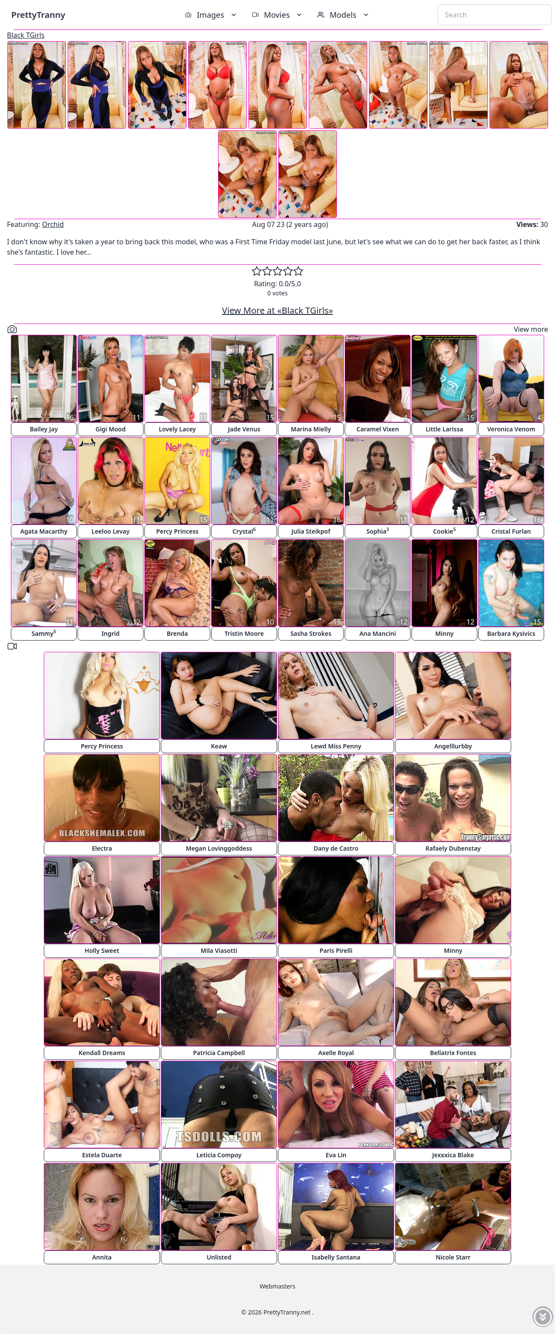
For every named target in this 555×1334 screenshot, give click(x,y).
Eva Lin (336, 1155)
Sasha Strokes (311, 633)
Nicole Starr (453, 1257)
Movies (278, 15)
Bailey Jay (44, 429)
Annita (101, 1257)
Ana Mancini (377, 633)
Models (343, 15)
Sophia (377, 530)
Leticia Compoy (219, 1155)
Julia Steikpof (310, 531)
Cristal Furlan (511, 531)
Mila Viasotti (219, 950)
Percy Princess (177, 531)
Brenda (177, 633)
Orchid (53, 224)
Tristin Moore (244, 633)
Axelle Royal (336, 1053)
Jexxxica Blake (453, 1155)
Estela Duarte (102, 1155)
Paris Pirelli (336, 950)
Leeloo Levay (110, 531)
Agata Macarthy (44, 531)
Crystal (243, 530)
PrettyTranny (38, 14)
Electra (102, 848)
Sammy (44, 633)
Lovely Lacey (177, 429)
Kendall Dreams (101, 1053)
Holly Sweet (102, 950)
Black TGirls (26, 35)
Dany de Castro (335, 848)
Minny (444, 633)
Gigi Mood (110, 429)
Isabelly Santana (336, 1257)
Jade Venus (244, 429)
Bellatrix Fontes (453, 1053)
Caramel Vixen (377, 429)
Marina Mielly (311, 429)
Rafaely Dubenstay (453, 848)
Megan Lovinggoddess (219, 848)
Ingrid (110, 633)
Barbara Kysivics (511, 633)
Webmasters (277, 1286)
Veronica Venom (511, 429)
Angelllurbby (453, 746)
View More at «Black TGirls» (277, 310)
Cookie (444, 530)
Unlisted (219, 1257)
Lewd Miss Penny (336, 746)
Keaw (219, 746)
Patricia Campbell (219, 1053)
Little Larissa (445, 429)
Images (211, 15)
